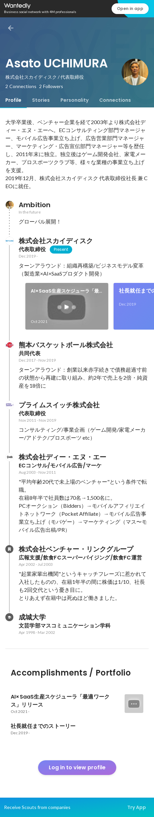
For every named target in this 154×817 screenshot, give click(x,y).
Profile (13, 100)
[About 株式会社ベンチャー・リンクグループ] (9, 549)
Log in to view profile (77, 767)
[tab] (13, 100)
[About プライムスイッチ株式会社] (9, 405)
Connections (115, 100)
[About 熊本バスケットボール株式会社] (9, 345)
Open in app (130, 8)
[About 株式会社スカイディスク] (9, 241)
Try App (136, 807)
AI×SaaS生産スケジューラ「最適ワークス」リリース (65, 291)
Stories (41, 100)
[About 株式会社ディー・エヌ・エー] (9, 457)
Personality (74, 100)
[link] (66, 306)
